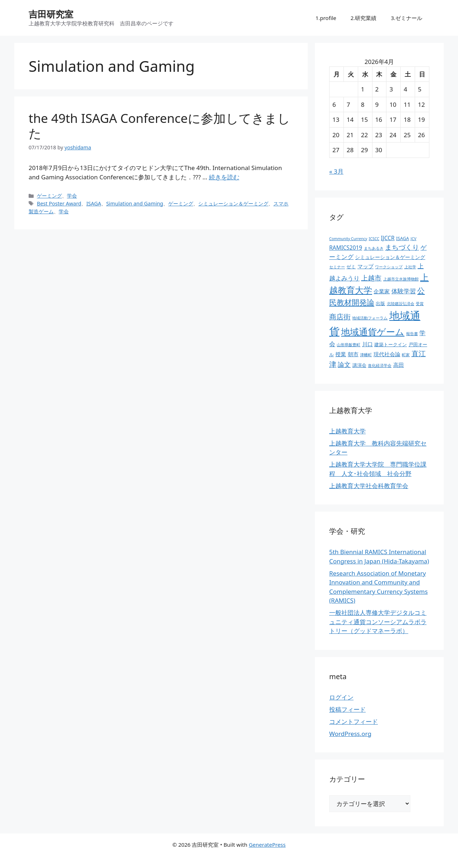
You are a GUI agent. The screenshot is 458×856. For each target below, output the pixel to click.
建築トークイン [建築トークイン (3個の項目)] (390, 345)
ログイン (341, 697)
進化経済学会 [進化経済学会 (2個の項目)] (379, 365)
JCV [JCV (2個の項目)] (413, 238)
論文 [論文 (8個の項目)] (344, 364)
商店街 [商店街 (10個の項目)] (340, 317)
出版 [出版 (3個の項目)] (380, 303)
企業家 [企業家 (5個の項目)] (382, 291)
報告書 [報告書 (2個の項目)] (412, 333)
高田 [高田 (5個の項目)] (398, 365)
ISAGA (93, 203)
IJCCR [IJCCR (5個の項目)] (387, 238)
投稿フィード (347, 709)
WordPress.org (350, 734)
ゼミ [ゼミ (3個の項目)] (351, 267)
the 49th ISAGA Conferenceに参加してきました (159, 125)
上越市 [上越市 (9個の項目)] (371, 278)
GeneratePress (267, 844)
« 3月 (336, 171)
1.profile (326, 17)
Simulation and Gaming (135, 203)
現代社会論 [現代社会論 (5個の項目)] (387, 354)
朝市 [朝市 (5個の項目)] (353, 354)
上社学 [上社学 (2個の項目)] (410, 266)
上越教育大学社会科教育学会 (368, 486)
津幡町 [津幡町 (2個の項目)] (366, 354)
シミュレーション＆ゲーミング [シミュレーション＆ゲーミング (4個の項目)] (390, 257)
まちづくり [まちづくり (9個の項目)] (402, 247)
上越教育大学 (347, 431)
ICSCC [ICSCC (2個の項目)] (374, 238)
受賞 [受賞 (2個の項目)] (420, 303)
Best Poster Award (59, 203)
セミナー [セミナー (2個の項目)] (337, 266)
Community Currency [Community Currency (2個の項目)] (348, 238)
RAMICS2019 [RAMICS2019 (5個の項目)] (345, 248)
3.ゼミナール (406, 17)
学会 (72, 195)
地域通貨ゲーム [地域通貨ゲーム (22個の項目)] (372, 332)
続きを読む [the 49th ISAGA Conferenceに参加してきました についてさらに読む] (224, 177)
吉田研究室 (51, 14)
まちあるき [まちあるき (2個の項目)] (374, 248)
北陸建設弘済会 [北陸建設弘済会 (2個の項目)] (400, 303)
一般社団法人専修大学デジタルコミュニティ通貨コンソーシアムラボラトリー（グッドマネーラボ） (378, 621)
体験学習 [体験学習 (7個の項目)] (403, 291)
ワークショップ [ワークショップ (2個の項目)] (389, 266)
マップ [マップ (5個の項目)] (365, 266)
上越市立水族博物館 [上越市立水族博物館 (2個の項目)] (401, 279)
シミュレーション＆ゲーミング (233, 203)
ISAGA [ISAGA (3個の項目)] (402, 238)
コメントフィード (353, 721)
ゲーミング (49, 195)
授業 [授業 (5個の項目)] (340, 354)
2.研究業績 (364, 17)
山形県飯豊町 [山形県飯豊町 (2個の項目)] (348, 344)
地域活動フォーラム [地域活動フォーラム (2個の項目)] (370, 317)
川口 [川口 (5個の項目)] (367, 344)
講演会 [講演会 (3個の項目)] (359, 365)
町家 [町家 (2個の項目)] (406, 354)
